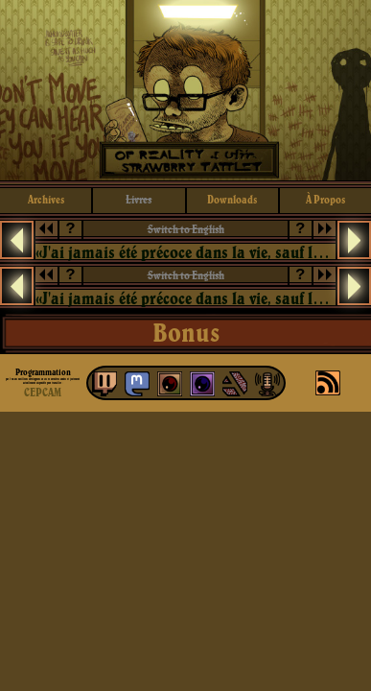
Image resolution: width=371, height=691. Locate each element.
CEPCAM (42, 392)
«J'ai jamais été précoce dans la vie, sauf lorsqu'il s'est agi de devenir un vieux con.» (185, 252)
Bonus (186, 332)
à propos (325, 199)
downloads (232, 199)
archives (46, 199)
